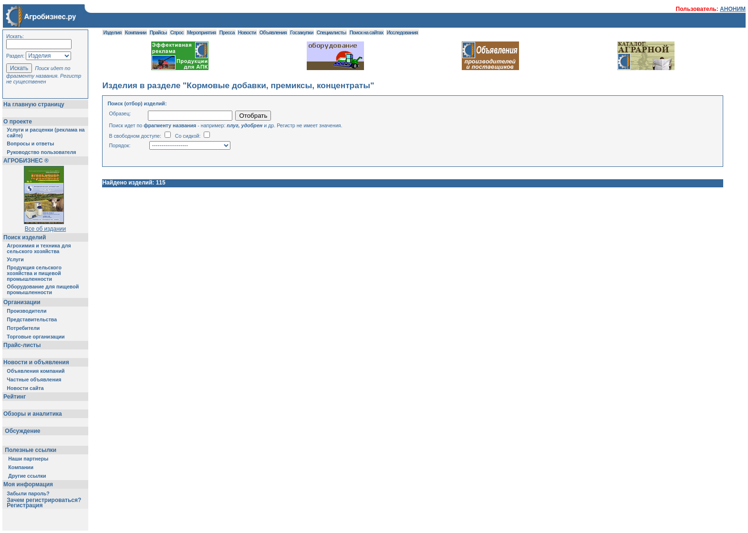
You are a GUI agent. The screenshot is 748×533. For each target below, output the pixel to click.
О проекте (17, 121)
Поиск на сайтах (366, 32)
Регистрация (24, 505)
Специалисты (331, 32)
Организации (22, 302)
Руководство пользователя (41, 152)
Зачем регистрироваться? (44, 500)
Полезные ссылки (30, 450)
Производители (26, 311)
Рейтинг (14, 396)
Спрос (177, 32)
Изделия (112, 32)
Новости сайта (25, 388)
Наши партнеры (28, 458)
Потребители (23, 328)
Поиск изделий (24, 237)
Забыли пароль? (28, 493)
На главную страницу (33, 104)
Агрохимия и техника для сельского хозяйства (39, 248)
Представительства (32, 319)
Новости (247, 32)
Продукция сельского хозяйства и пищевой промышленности (34, 273)
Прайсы (158, 32)
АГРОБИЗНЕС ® (26, 160)
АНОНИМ (733, 9)
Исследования (402, 32)
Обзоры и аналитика (32, 413)
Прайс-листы (22, 345)
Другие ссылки (27, 476)
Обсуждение (22, 431)
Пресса (227, 32)
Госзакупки (301, 32)
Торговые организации (35, 336)
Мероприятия (201, 32)
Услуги (15, 259)
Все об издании (45, 229)
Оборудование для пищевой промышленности (43, 289)
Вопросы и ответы (30, 143)
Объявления (273, 32)
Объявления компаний (35, 371)
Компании (21, 467)
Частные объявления (34, 379)
